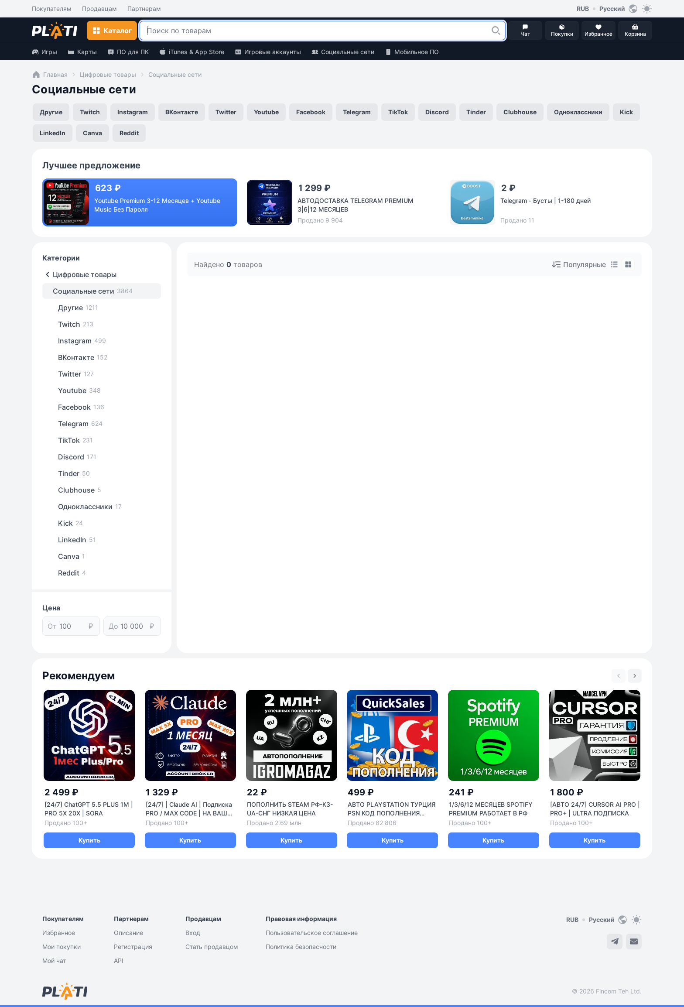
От (52, 626)
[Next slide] (635, 676)
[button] (496, 30)
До (113, 626)
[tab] (614, 264)
